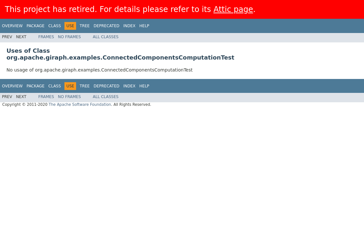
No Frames (69, 37)
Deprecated (106, 26)
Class (54, 26)
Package (35, 26)
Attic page (233, 9)
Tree (85, 26)
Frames (46, 37)
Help (144, 26)
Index (129, 26)
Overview (12, 26)
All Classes (106, 37)
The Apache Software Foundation (80, 104)
